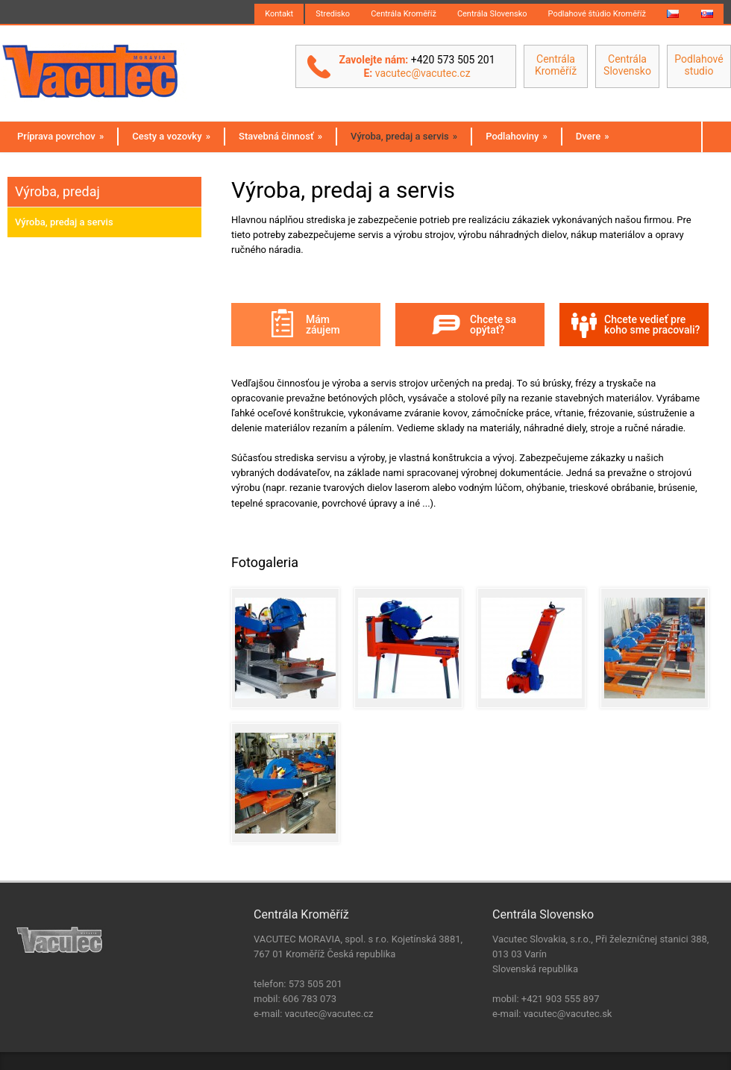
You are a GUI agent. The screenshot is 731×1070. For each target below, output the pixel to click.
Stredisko (333, 14)
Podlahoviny (517, 136)
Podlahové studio (698, 65)
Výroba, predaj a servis (404, 136)
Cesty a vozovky (171, 136)
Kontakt (279, 14)
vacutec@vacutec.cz (423, 73)
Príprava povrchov (60, 136)
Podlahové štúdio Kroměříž (597, 14)
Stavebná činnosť (280, 136)
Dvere (592, 136)
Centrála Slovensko (492, 14)
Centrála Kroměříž (403, 14)
